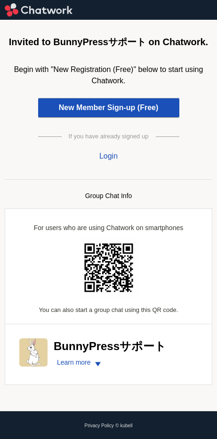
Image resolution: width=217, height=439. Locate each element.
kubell (126, 425)
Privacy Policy (99, 425)
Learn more (80, 362)
